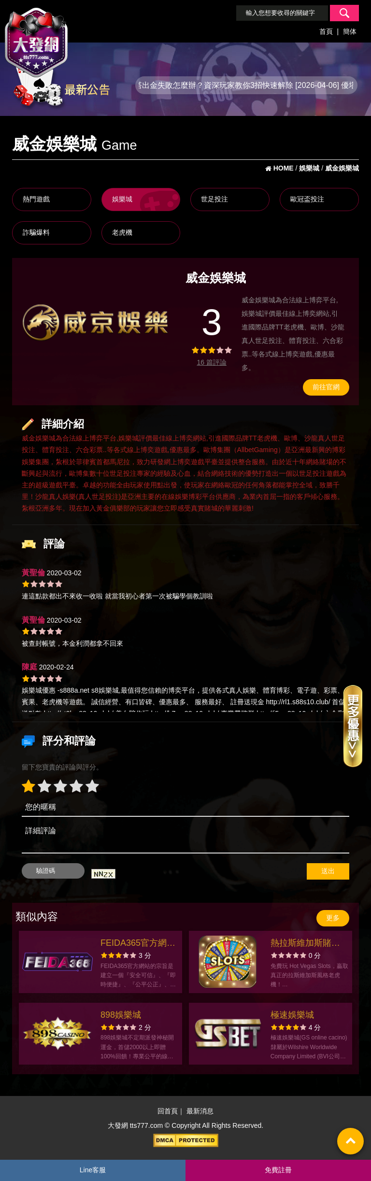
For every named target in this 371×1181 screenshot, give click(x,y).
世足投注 (214, 199)
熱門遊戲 (36, 199)
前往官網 (326, 387)
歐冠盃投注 (307, 199)
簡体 (350, 31)
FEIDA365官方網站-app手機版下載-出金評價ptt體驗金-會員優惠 (139, 944)
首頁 (326, 31)
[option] (95, 323)
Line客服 (93, 1170)
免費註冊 (278, 1170)
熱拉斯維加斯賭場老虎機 (305, 944)
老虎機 (122, 232)
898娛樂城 (120, 1015)
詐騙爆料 (36, 232)
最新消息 (200, 1111)
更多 (333, 918)
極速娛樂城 (292, 1015)
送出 (328, 871)
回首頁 (167, 1111)
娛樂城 (122, 199)
